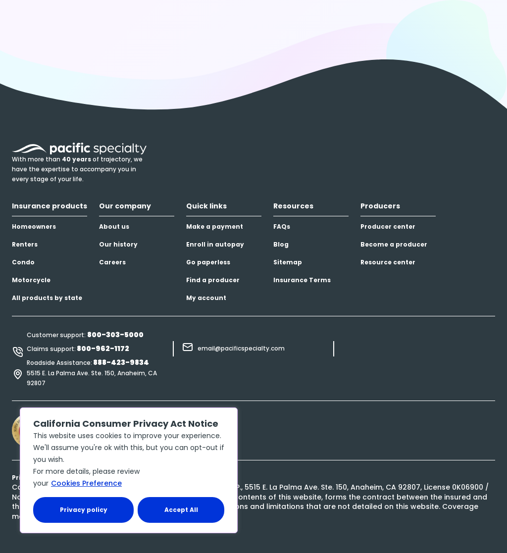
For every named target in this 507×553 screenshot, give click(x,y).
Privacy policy (83, 509)
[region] (129, 470)
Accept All (181, 509)
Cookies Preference (86, 483)
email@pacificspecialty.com (241, 348)
